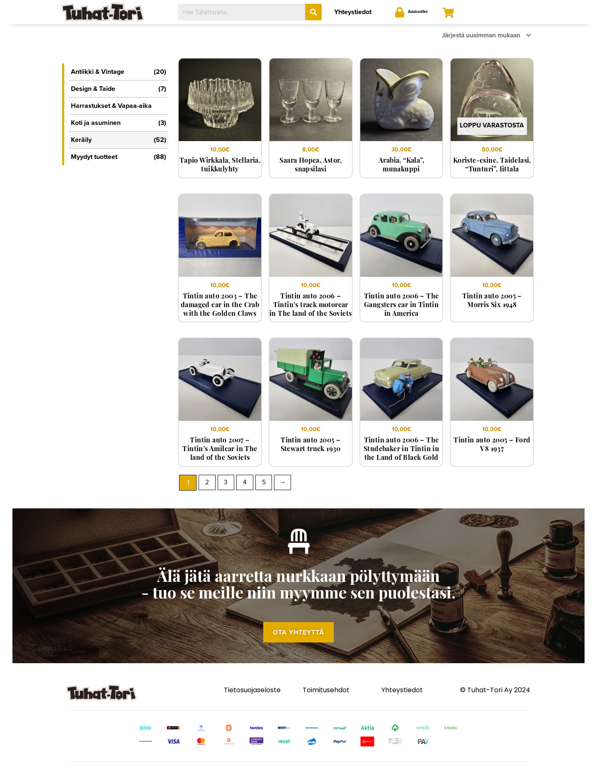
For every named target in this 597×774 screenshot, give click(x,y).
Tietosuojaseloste (252, 697)
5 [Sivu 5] (266, 484)
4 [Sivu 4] (246, 484)
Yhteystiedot (352, 12)
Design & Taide (118, 89)
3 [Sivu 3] (227, 484)
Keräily (118, 140)
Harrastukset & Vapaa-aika (111, 106)
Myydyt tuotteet (118, 157)
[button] (298, 639)
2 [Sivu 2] (207, 484)
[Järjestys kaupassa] (482, 35)
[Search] (313, 12)
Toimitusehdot (326, 697)
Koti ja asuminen (118, 123)
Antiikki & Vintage (118, 72)
